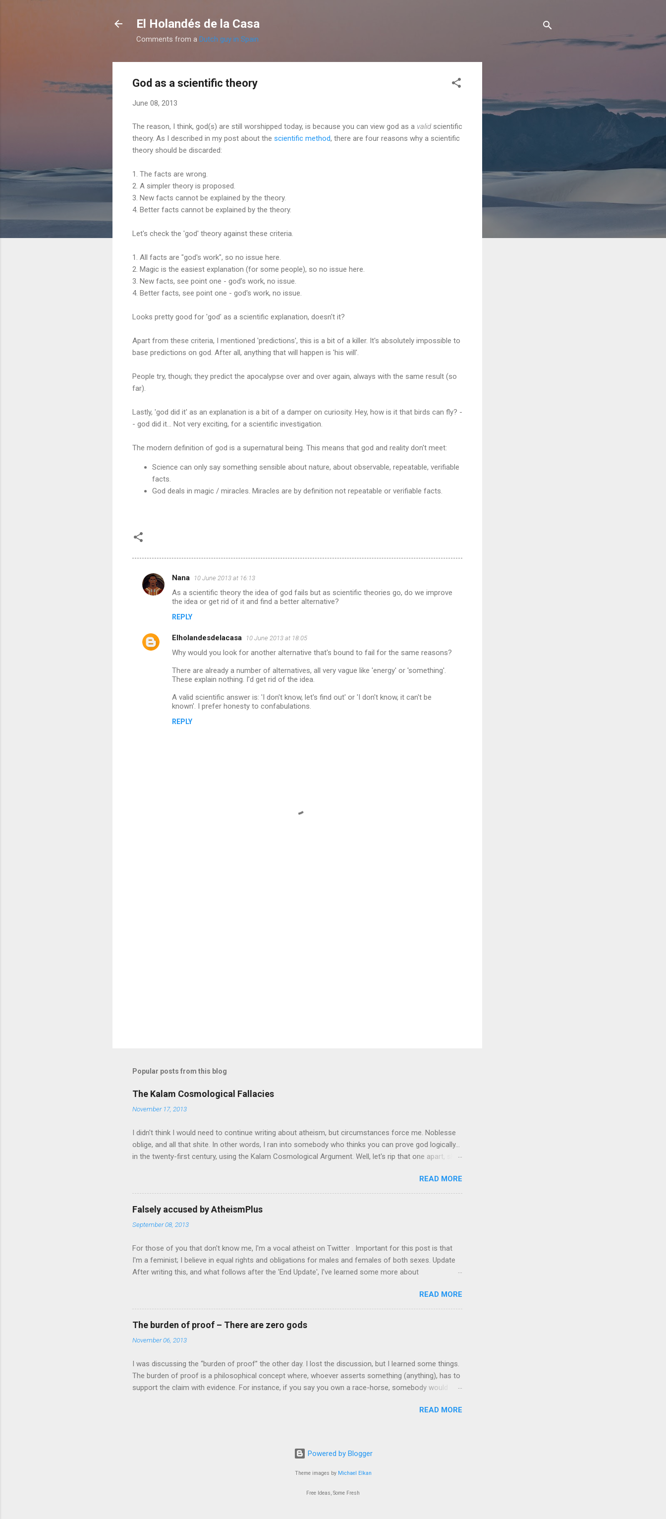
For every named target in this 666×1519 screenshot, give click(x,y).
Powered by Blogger (333, 1453)
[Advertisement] (522, 211)
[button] (456, 84)
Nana (181, 577)
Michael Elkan (355, 1473)
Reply (182, 617)
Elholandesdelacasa (207, 637)
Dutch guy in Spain (229, 39)
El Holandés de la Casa (198, 24)
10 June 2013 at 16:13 (224, 578)
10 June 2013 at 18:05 (276, 638)
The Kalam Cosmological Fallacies (203, 1094)
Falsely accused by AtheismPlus (197, 1209)
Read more (440, 1178)
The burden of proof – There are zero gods (219, 1325)
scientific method (302, 138)
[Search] (548, 27)
